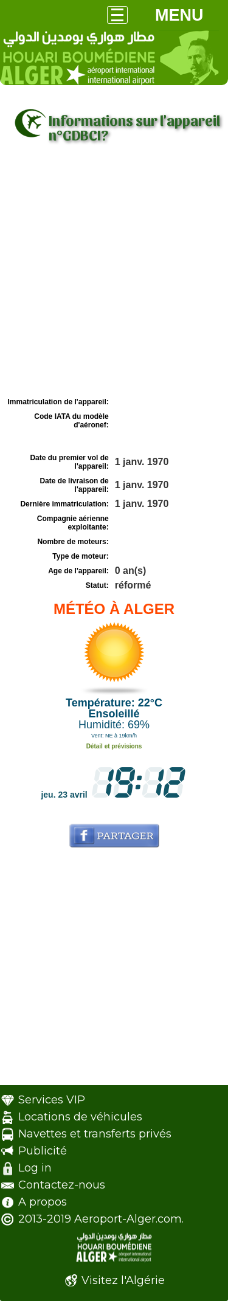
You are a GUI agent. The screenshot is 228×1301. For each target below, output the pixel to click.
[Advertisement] (114, 274)
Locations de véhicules (80, 1116)
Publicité (42, 1151)
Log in (35, 1168)
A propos (42, 1202)
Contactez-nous (61, 1185)
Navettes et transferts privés (94, 1134)
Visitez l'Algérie (123, 1280)
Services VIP (51, 1099)
